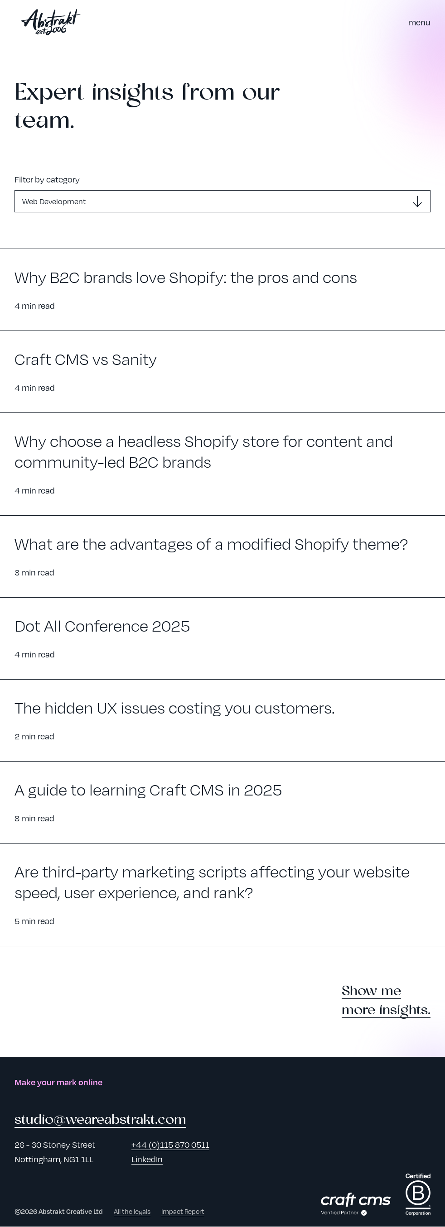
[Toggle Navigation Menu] (419, 22)
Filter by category (47, 179)
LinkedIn (147, 1159)
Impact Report (182, 1211)
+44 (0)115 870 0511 (170, 1144)
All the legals (132, 1211)
